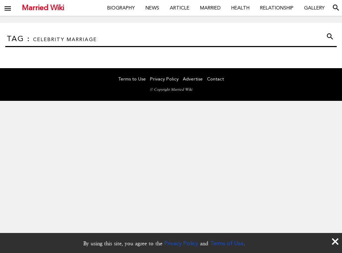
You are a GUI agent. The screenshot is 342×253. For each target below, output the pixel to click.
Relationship (276, 8)
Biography (121, 8)
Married (210, 8)
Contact (215, 79)
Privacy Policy (181, 243)
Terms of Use (227, 243)
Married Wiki (43, 8)
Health (240, 8)
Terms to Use (132, 79)
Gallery (314, 8)
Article (179, 8)
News (152, 8)
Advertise (193, 79)
